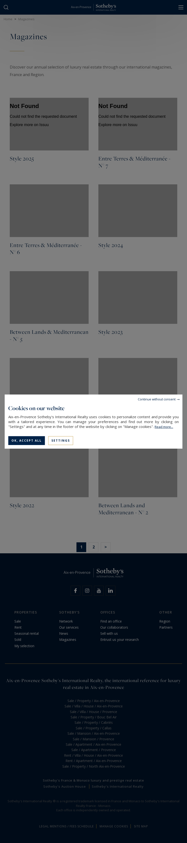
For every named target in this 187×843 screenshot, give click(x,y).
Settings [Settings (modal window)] (60, 440)
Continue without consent (157, 399)
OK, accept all (26, 440)
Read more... (164, 426)
